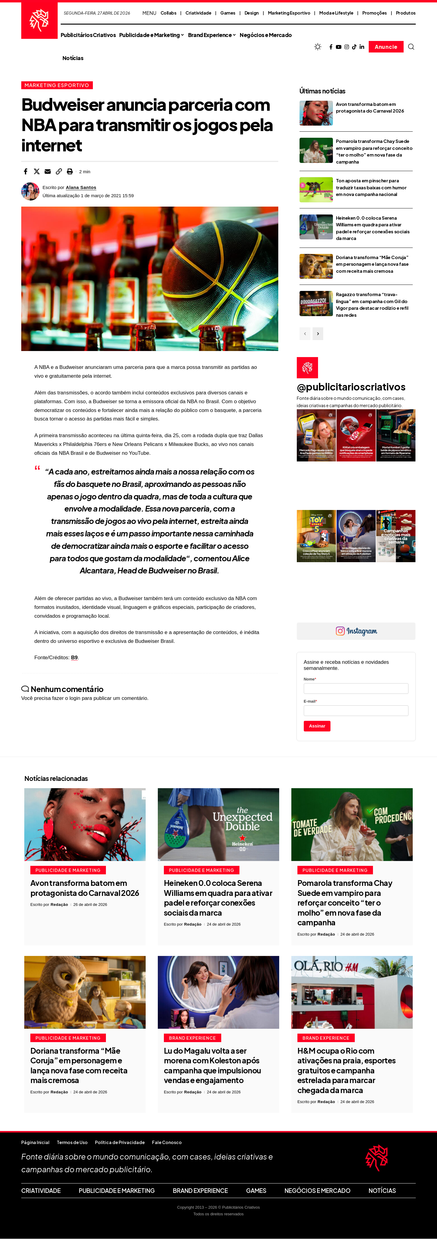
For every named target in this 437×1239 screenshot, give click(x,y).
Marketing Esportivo (289, 12)
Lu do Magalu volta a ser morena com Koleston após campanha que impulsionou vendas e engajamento (212, 1065)
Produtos (406, 12)
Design (252, 12)
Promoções (374, 12)
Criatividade (198, 12)
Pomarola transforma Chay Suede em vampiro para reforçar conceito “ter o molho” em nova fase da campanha (344, 902)
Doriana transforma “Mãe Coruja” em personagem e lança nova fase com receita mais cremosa (372, 264)
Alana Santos (81, 187)
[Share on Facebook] (25, 171)
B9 (74, 657)
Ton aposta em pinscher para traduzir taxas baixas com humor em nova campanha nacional (371, 187)
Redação (59, 905)
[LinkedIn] (362, 47)
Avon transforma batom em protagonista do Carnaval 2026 (84, 888)
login (74, 698)
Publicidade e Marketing (68, 870)
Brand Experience (192, 1038)
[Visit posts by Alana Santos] (30, 191)
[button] (411, 47)
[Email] (47, 171)
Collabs (169, 12)
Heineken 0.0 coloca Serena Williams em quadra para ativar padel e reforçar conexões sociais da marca (218, 898)
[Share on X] (36, 171)
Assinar (317, 725)
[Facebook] (331, 47)
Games (227, 12)
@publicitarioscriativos (351, 386)
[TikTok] (354, 47)
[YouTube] (338, 47)
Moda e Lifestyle (336, 12)
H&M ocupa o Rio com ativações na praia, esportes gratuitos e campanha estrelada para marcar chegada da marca (346, 1070)
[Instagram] (347, 47)
